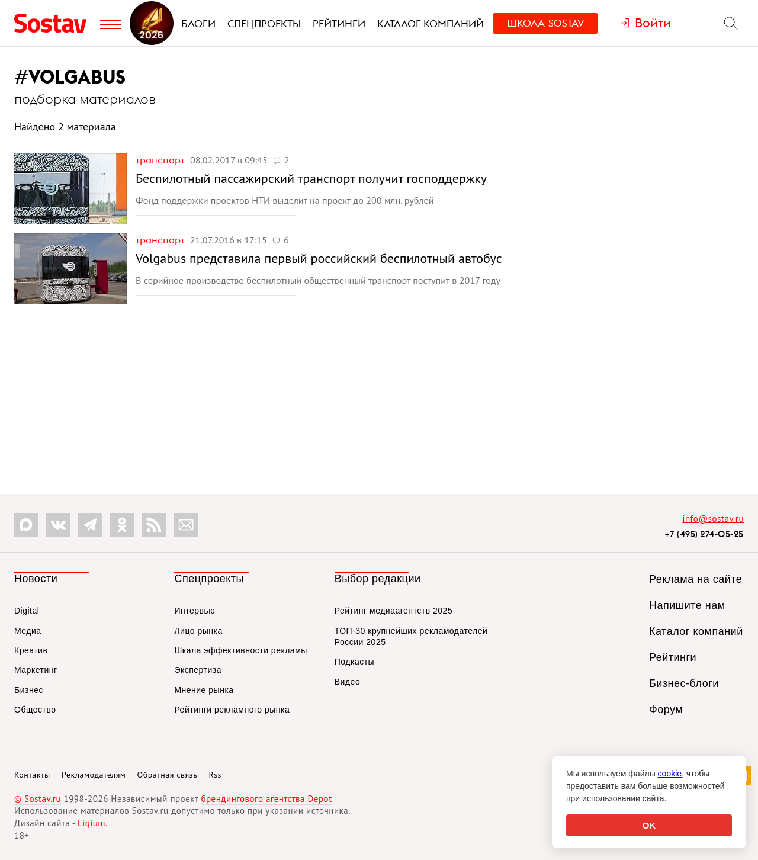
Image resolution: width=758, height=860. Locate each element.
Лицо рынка (198, 631)
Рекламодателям (94, 774)
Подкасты (354, 661)
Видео (347, 681)
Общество (35, 709)
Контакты (32, 774)
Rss (215, 774)
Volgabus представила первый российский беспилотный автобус (319, 258)
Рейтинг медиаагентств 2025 (393, 610)
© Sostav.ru (37, 798)
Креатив (30, 650)
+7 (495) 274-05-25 (704, 534)
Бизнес (28, 690)
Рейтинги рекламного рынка (232, 709)
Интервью (194, 610)
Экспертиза (197, 670)
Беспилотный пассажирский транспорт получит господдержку (311, 178)
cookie (670, 773)
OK (649, 825)
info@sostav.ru (713, 518)
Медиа (27, 631)
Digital (26, 610)
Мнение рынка (203, 690)
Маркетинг (35, 670)
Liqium (91, 823)
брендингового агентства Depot (266, 798)
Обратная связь (167, 774)
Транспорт (161, 160)
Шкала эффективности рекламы (240, 650)
